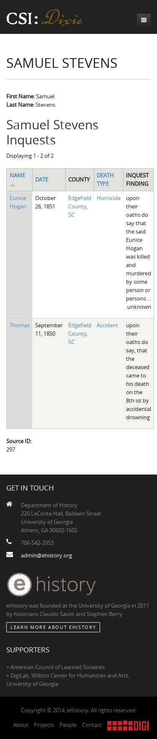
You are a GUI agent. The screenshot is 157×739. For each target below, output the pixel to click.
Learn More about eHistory (53, 627)
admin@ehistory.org (46, 555)
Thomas (20, 325)
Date (41, 179)
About (20, 725)
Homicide (109, 198)
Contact (92, 725)
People (68, 725)
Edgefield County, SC (79, 206)
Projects (44, 725)
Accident (107, 325)
